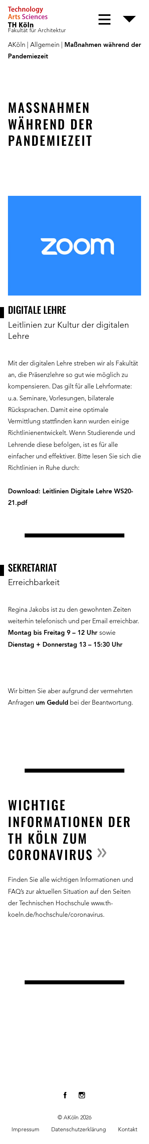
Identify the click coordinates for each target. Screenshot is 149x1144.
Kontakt (127, 1129)
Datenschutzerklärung (78, 1129)
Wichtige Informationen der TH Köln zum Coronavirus (70, 829)
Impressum (25, 1129)
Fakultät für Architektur (37, 30)
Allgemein (45, 45)
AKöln (16, 45)
